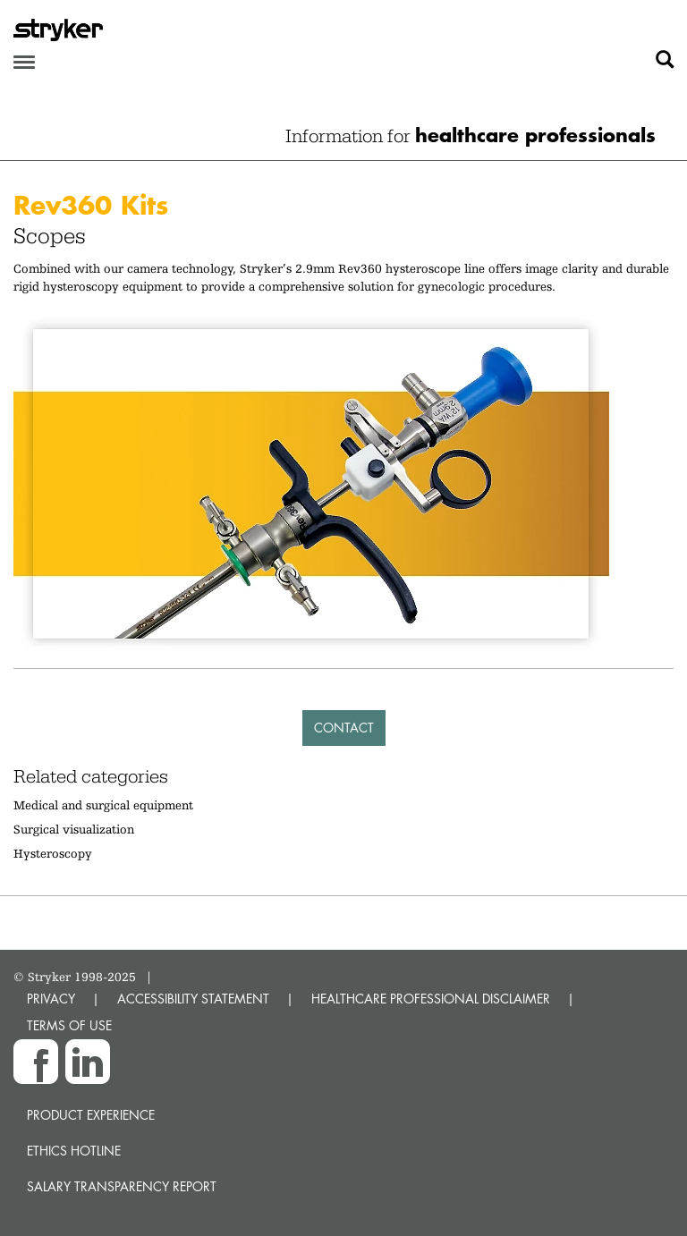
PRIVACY (51, 998)
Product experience (91, 1114)
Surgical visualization (73, 829)
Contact (344, 727)
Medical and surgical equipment (103, 805)
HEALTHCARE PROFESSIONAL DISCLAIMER (430, 998)
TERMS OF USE (69, 1025)
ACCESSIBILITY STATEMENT (193, 998)
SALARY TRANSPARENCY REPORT (121, 1186)
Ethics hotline (74, 1150)
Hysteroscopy (52, 853)
